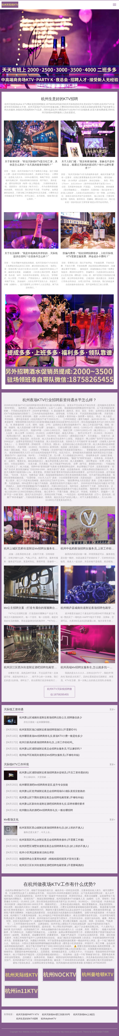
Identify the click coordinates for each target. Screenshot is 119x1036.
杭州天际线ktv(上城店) (84, 1017)
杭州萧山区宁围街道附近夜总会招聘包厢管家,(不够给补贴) (51, 800)
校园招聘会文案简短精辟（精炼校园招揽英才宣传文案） (50, 861)
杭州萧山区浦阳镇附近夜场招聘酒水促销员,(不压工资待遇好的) (54, 775)
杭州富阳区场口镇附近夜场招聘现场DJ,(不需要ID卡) (48, 732)
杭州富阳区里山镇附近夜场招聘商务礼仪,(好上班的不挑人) (51, 830)
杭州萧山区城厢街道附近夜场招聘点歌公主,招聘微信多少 (50, 720)
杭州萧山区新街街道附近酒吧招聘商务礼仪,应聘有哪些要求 (51, 806)
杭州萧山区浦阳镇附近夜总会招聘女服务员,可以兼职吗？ (50, 751)
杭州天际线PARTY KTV (27, 1017)
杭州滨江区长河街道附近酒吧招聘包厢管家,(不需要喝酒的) (51, 868)
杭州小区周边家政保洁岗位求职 (36, 855)
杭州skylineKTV (48, 1021)
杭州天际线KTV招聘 (100, 1032)
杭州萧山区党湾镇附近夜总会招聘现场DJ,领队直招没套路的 (52, 793)
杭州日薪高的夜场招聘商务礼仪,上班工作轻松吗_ (46, 745)
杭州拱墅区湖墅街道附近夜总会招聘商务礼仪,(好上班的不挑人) (54, 849)
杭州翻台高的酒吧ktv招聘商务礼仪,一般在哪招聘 (46, 813)
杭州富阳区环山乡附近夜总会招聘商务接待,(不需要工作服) (51, 842)
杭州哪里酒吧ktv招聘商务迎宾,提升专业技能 (43, 787)
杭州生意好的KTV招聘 (27, 1021)
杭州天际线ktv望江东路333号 (56, 1017)
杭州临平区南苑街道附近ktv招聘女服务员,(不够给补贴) (49, 757)
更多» (112, 712)
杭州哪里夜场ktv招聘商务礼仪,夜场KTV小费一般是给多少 (51, 738)
